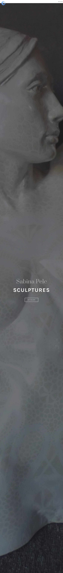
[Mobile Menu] (61, 1)
